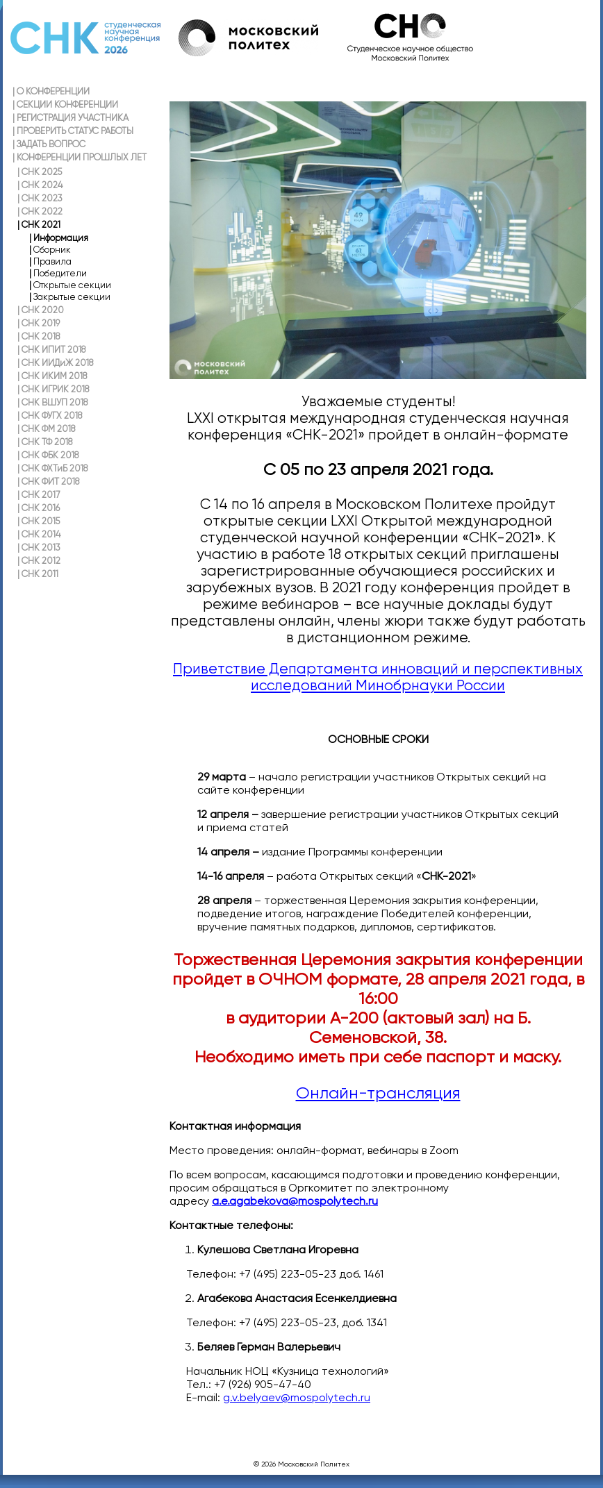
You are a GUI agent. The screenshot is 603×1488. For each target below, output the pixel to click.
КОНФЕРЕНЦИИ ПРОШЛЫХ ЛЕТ (80, 157)
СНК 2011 (37, 574)
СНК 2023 (40, 198)
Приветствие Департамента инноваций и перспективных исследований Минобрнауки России (378, 677)
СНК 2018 (38, 336)
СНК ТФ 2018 (44, 442)
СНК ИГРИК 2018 (53, 389)
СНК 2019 (38, 323)
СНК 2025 (39, 172)
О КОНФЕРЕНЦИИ (51, 91)
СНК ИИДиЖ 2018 (55, 363)
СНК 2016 (38, 508)
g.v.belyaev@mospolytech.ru (296, 1397)
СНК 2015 (38, 521)
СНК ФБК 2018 (48, 455)
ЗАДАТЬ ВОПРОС (49, 144)
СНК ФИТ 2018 (48, 481)
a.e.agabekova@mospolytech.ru (295, 1200)
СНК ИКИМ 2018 (52, 376)
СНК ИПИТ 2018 (51, 349)
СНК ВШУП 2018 (52, 402)
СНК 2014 (38, 534)
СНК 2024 (40, 185)
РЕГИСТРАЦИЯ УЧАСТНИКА (71, 117)
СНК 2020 (40, 310)
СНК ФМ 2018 (46, 429)
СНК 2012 (38, 560)
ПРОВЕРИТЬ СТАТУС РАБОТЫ (73, 131)
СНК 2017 (38, 495)
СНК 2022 (40, 211)
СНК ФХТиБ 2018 (52, 468)
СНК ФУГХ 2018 (49, 415)
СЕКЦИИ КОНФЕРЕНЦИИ (65, 104)
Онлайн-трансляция (378, 1093)
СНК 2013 (38, 547)
